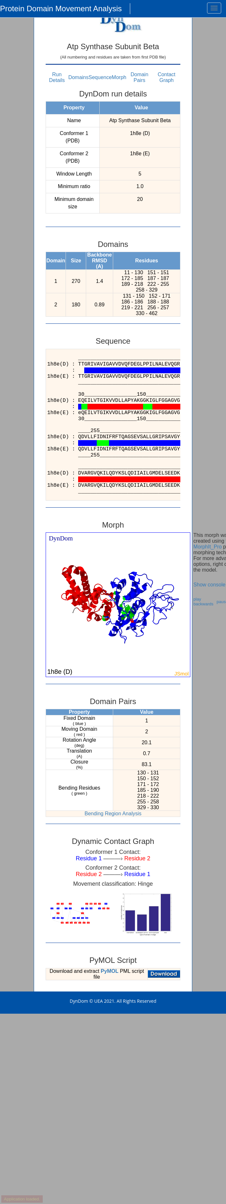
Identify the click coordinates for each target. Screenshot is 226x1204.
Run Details (57, 77)
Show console (210, 584)
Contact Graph (166, 77)
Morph (119, 77)
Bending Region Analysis (113, 813)
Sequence (100, 77)
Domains (78, 77)
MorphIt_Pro (208, 546)
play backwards (203, 601)
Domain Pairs (139, 77)
